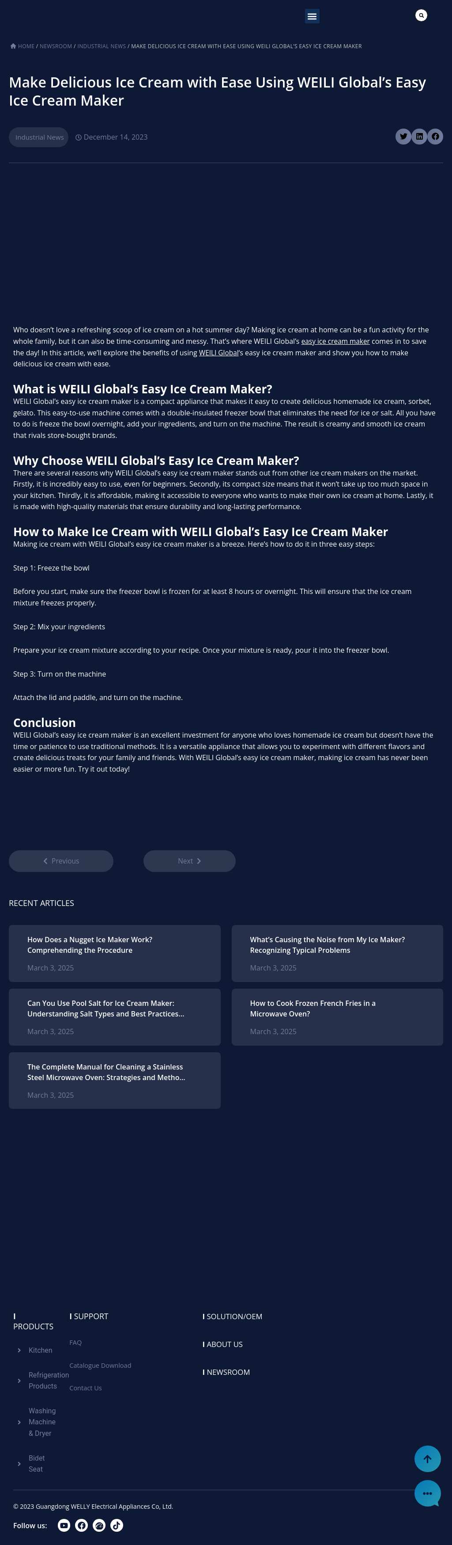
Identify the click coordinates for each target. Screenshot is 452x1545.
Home (26, 46)
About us (224, 1344)
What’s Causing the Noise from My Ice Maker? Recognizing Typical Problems (327, 947)
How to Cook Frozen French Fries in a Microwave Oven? (313, 1011)
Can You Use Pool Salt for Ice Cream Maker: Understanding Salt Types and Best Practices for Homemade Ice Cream (102, 1011)
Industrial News (101, 46)
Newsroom (56, 46)
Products (33, 1321)
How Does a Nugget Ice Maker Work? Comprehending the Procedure (89, 947)
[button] (312, 16)
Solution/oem (235, 1316)
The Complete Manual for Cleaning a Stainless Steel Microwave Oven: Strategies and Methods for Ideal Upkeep (107, 1074)
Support (89, 1316)
